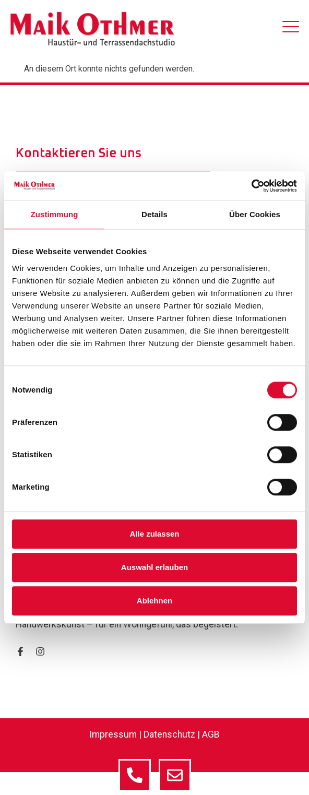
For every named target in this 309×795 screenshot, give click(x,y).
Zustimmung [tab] (54, 214)
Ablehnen (154, 600)
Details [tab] (154, 214)
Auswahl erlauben (154, 567)
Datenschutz (169, 734)
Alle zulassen (154, 533)
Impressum (113, 734)
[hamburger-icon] (290, 28)
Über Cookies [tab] (254, 214)
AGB (211, 734)
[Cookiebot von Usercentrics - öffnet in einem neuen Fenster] (251, 186)
